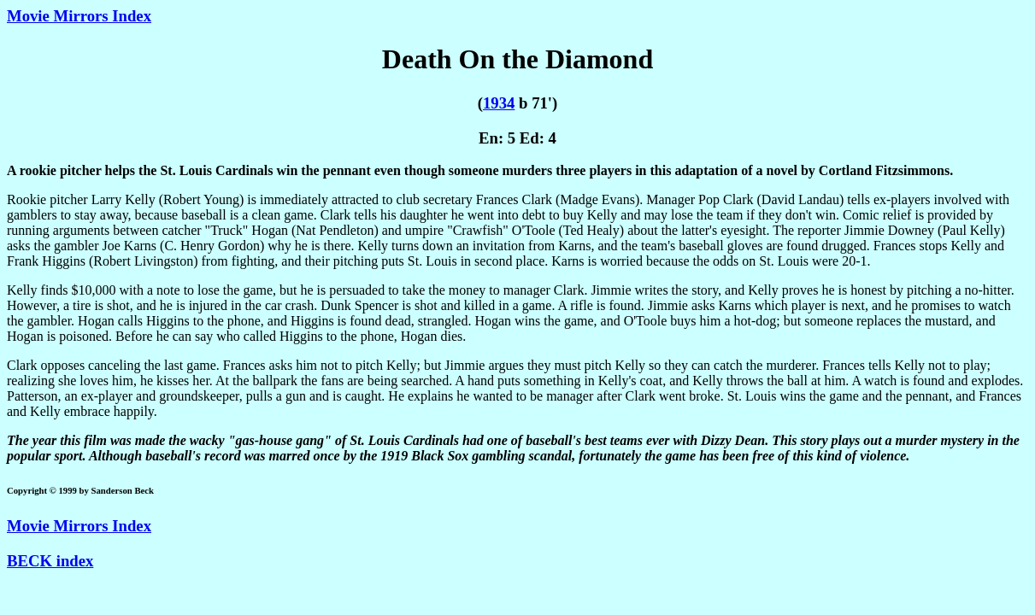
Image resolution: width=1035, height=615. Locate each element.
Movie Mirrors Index (79, 16)
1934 (499, 103)
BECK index (50, 561)
